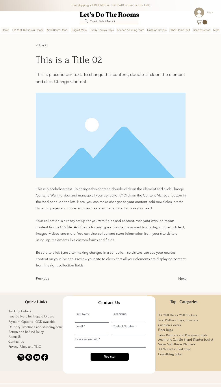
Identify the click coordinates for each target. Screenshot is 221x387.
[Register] (110, 357)
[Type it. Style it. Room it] (109, 21)
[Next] (175, 278)
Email (79, 326)
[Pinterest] (28, 357)
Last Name (119, 313)
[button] (201, 22)
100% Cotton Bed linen (174, 349)
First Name (83, 314)
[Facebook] (44, 357)
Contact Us (16, 342)
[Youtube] (36, 357)
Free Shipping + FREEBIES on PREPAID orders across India (110, 5)
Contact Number (124, 326)
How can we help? (87, 339)
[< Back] (50, 45)
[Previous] (50, 278)
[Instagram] (20, 357)
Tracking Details (20, 311)
